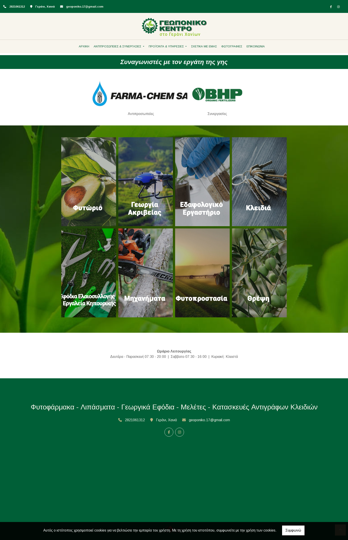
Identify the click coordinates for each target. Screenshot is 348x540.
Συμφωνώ (293, 530)
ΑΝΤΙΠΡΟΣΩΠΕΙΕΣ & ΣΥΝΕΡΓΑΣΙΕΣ (118, 46)
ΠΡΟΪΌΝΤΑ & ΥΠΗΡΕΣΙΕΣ (167, 46)
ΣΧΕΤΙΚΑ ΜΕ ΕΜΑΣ (204, 46)
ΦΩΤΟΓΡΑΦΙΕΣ (231, 46)
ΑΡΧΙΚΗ (84, 46)
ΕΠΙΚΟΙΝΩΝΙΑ (256, 46)
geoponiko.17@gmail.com (84, 6)
